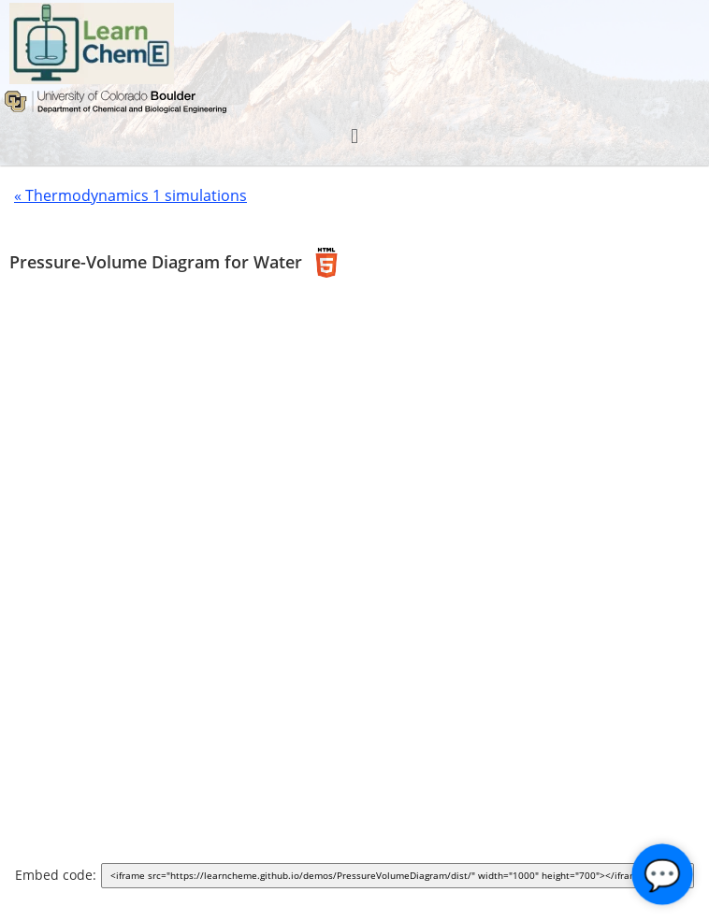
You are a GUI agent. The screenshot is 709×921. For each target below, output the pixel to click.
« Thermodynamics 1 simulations (130, 195)
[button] (354, 136)
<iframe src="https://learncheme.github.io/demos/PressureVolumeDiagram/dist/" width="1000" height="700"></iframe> (401, 877)
